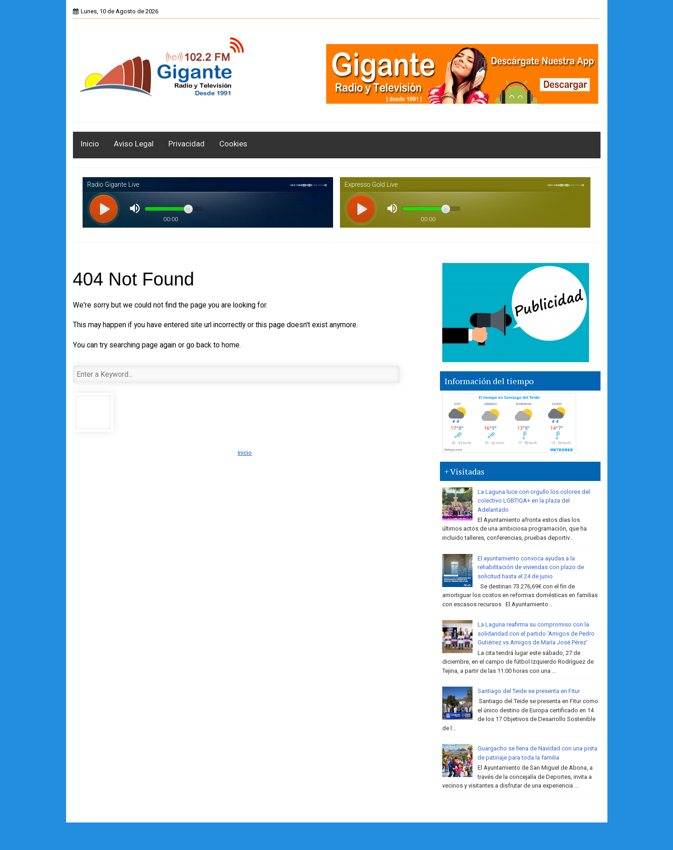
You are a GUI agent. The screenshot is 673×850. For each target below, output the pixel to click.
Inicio (89, 143)
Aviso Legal (134, 143)
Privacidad (186, 143)
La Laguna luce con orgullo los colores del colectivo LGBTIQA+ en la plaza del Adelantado (534, 500)
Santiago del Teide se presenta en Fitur (529, 691)
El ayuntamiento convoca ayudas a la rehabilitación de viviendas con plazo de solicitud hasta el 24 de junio (531, 567)
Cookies (233, 143)
